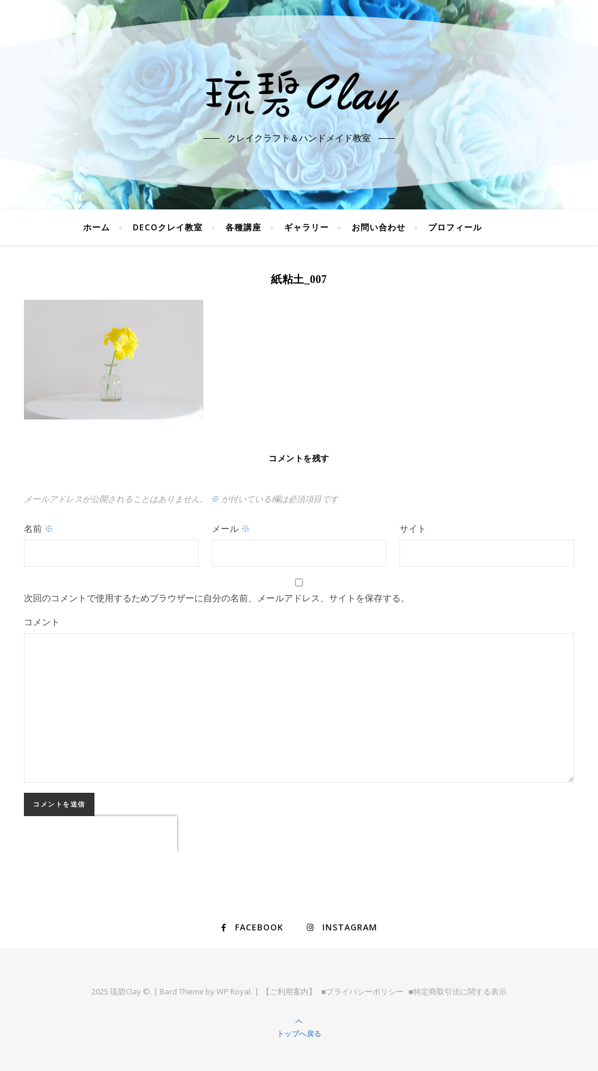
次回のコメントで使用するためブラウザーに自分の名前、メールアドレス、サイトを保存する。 (217, 598)
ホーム (96, 227)
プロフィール (455, 227)
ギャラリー (306, 227)
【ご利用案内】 (289, 991)
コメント (42, 622)
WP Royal (233, 991)
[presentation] (100, 834)
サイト (412, 528)
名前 (38, 528)
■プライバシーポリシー (362, 991)
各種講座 (243, 227)
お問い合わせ (378, 227)
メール (231, 528)
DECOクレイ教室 (168, 227)
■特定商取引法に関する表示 (457, 991)
